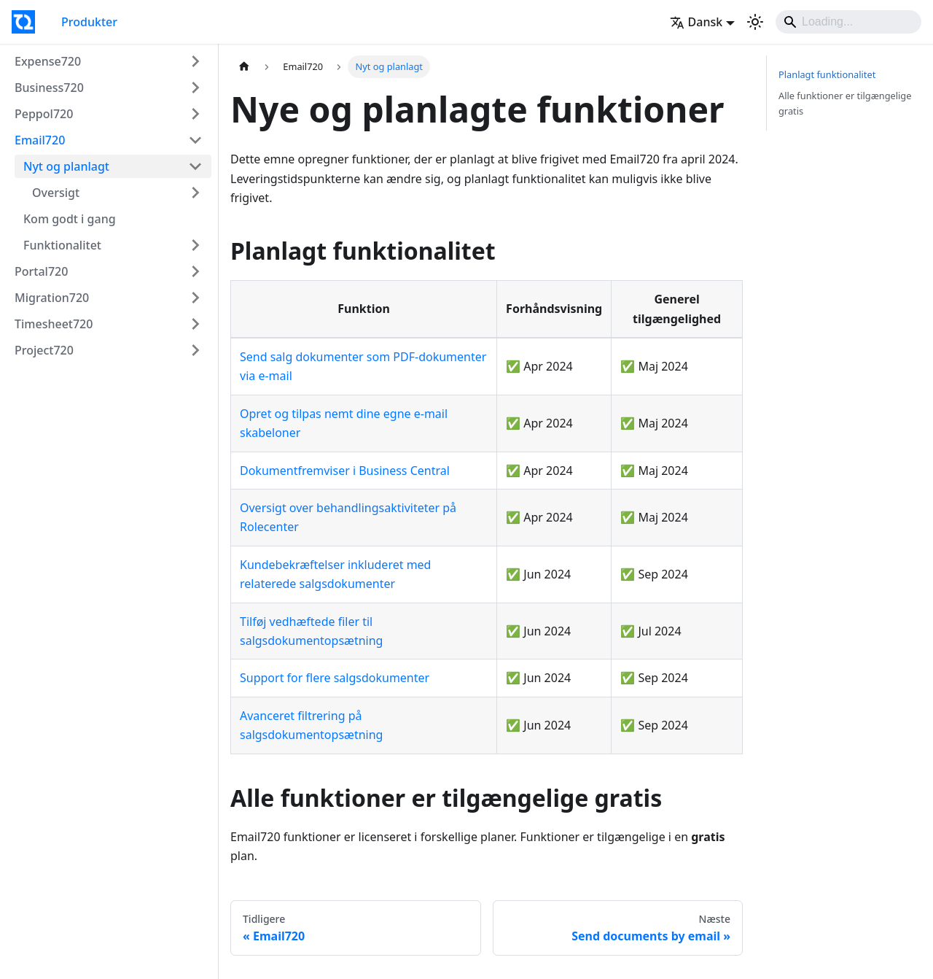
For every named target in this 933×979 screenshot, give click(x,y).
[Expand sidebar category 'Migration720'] (195, 297)
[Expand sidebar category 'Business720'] (195, 87)
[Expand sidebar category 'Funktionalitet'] (195, 245)
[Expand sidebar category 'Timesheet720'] (195, 324)
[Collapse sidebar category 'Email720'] (195, 140)
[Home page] (244, 66)
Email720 (40, 140)
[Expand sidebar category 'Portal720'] (195, 271)
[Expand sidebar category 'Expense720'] (195, 61)
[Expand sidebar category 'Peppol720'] (195, 113)
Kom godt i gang (69, 219)
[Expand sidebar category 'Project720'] (195, 350)
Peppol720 (44, 114)
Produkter (89, 22)
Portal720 (41, 271)
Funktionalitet (62, 245)
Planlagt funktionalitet (826, 74)
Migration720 (52, 298)
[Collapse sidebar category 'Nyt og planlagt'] (195, 166)
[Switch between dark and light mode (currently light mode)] (755, 22)
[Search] (848, 22)
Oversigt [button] (55, 193)
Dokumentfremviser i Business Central (345, 471)
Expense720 (48, 61)
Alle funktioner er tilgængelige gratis (844, 103)
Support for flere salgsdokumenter (334, 678)
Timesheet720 (54, 324)
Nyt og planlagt (66, 166)
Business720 (49, 88)
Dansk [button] (696, 22)
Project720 (44, 350)
